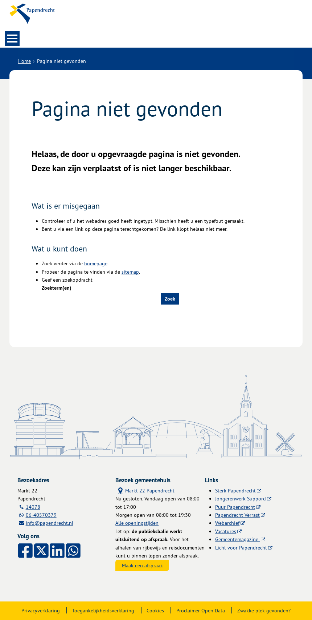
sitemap (130, 272)
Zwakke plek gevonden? (264, 610)
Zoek (170, 298)
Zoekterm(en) (56, 288)
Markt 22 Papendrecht (145, 490)
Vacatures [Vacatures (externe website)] (225, 531)
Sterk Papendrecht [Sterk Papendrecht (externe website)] (235, 490)
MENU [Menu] (12, 38)
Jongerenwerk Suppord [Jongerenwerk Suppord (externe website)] (240, 498)
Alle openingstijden (137, 523)
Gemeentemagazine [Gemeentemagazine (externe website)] (237, 539)
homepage (95, 263)
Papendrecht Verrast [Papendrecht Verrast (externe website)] (237, 515)
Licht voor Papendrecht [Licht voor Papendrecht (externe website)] (241, 547)
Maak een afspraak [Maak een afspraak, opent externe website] (142, 565)
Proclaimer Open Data (200, 610)
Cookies (155, 610)
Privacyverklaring (40, 610)
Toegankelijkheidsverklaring (103, 610)
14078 (33, 507)
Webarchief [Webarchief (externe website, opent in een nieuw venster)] (227, 523)
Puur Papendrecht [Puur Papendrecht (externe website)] (235, 507)
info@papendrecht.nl (49, 523)
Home (24, 61)
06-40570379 (41, 515)
